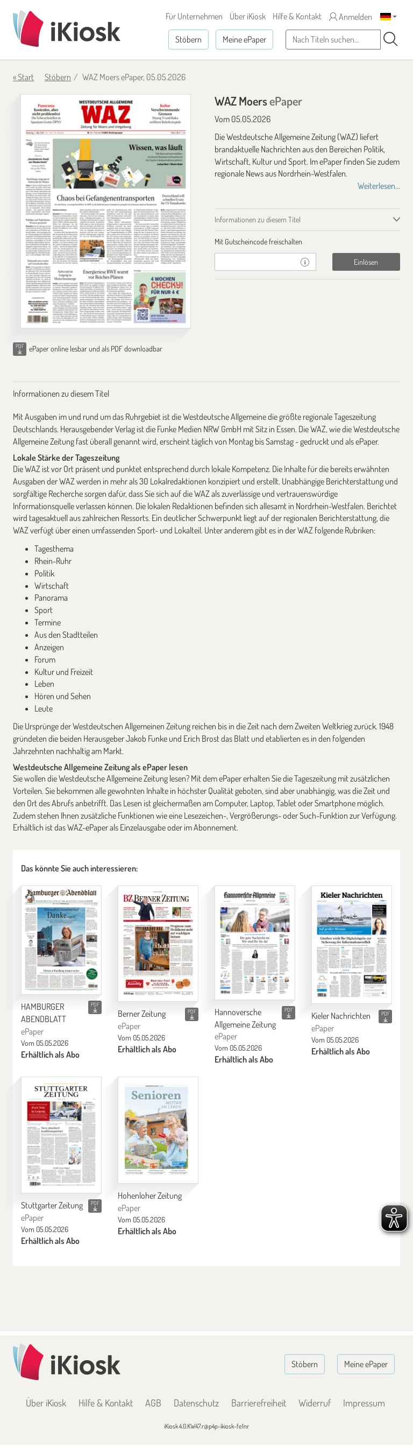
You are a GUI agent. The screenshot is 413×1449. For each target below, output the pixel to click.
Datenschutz (196, 1403)
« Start (23, 77)
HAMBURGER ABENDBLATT (43, 1019)
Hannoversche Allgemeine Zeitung (245, 1024)
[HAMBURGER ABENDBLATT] (61, 940)
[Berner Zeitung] (158, 943)
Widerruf (314, 1403)
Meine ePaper (244, 39)
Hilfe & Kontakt (297, 16)
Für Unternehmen (194, 16)
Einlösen (366, 261)
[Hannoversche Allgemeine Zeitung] (255, 942)
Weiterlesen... (379, 185)
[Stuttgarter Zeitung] (61, 1135)
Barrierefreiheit (258, 1403)
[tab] (307, 241)
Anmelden (350, 16)
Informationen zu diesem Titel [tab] (258, 219)
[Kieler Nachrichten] (351, 944)
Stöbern (188, 39)
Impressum (364, 1403)
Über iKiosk (248, 16)
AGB (153, 1403)
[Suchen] (390, 39)
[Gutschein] (254, 262)
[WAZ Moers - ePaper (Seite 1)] (105, 211)
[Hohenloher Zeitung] (158, 1130)
